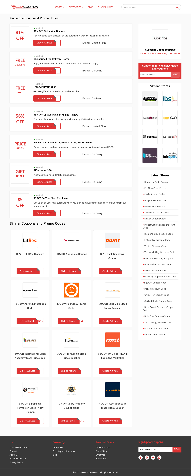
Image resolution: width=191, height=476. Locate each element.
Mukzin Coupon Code (154, 218)
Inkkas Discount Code (154, 288)
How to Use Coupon (19, 447)
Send (175, 74)
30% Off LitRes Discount (30, 254)
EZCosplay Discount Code (157, 239)
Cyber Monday (103, 447)
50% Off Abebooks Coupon (71, 254)
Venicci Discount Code (155, 245)
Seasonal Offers (105, 442)
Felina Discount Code (154, 270)
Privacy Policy (16, 462)
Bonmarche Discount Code (157, 264)
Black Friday (101, 451)
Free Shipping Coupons (64, 451)
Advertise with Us (18, 458)
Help (12, 442)
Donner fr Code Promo (155, 181)
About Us (14, 454)
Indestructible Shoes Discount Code (159, 226)
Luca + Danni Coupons (155, 334)
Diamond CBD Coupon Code (158, 233)
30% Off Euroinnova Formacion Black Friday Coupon (30, 407)
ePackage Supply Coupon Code (159, 276)
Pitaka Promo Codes (154, 194)
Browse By (59, 442)
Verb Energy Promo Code (157, 322)
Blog (55, 454)
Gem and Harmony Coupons (158, 258)
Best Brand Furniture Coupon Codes (158, 308)
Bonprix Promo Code (154, 200)
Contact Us (15, 451)
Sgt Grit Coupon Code (155, 282)
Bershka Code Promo (154, 206)
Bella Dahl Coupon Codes (156, 316)
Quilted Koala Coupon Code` (158, 300)
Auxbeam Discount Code (156, 212)
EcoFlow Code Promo (154, 188)
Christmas (100, 454)
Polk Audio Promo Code (155, 328)
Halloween (101, 458)
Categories (58, 447)
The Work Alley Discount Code (159, 252)
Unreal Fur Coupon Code (156, 294)
